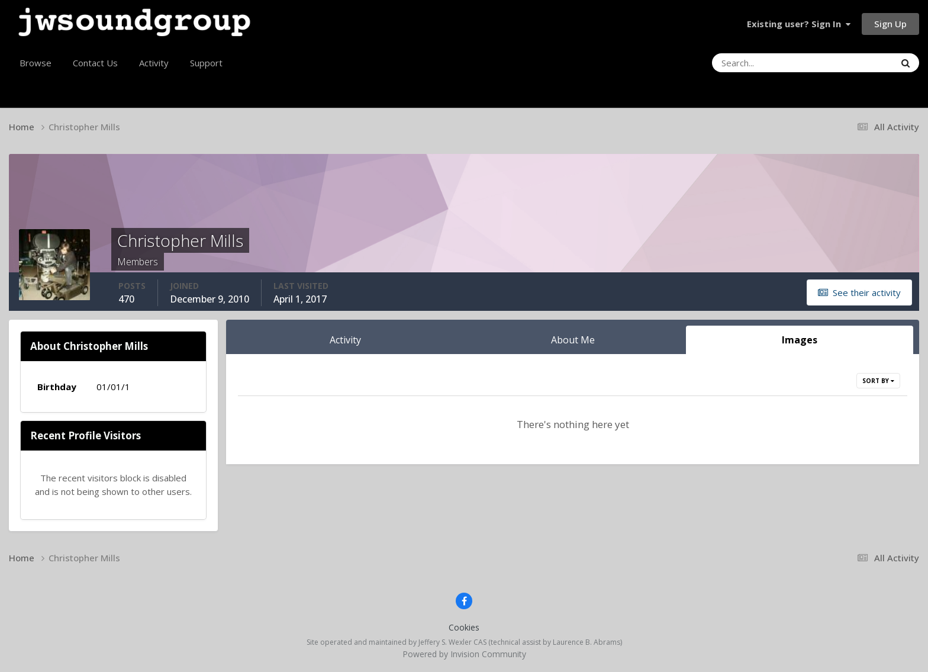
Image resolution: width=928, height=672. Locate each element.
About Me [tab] (573, 339)
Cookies (464, 627)
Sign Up (890, 24)
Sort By (878, 381)
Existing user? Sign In (798, 24)
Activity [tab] (345, 339)
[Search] (771, 62)
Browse (35, 63)
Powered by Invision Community (464, 654)
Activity (154, 63)
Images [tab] (799, 339)
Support (206, 63)
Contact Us (95, 63)
